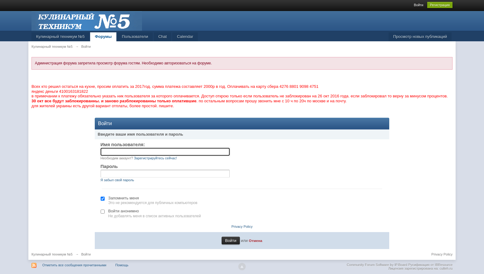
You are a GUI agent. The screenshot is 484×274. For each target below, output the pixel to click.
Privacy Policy (242, 226)
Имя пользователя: (123, 144)
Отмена (255, 241)
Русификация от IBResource (430, 265)
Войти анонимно (123, 211)
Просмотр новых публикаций (420, 36)
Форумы (103, 36)
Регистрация (440, 5)
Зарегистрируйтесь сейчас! (155, 158)
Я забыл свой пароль (117, 180)
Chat (162, 36)
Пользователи (135, 36)
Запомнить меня (123, 198)
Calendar (185, 36)
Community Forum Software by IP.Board (377, 265)
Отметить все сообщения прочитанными (74, 265)
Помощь (121, 265)
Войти (419, 5)
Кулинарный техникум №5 (60, 36)
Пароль (109, 166)
